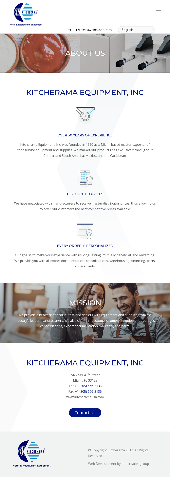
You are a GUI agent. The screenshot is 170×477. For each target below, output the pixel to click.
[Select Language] (136, 30)
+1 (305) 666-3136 (88, 391)
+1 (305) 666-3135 (88, 386)
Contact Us (85, 412)
